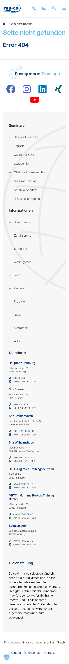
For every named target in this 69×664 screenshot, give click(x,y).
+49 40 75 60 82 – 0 (23, 378)
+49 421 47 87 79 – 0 (23, 405)
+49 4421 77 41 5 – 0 (23, 458)
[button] (34, 137)
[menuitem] (34, 137)
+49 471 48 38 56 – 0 (23, 431)
